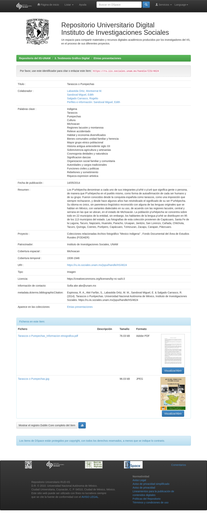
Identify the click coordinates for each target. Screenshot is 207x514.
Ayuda (82, 4)
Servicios (163, 4)
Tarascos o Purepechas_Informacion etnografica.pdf (48, 335)
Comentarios (178, 464)
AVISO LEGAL (90, 496)
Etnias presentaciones (107, 58)
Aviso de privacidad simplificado (151, 483)
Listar (69, 4)
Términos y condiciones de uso (150, 502)
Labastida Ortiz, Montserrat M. (84, 90)
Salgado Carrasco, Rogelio (82, 98)
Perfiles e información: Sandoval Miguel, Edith (93, 102)
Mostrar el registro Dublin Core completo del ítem (47, 425)
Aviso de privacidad (144, 487)
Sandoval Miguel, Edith (80, 94)
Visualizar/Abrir (173, 370)
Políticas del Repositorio (146, 498)
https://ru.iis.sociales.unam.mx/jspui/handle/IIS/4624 (97, 265)
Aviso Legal (139, 480)
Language (181, 4)
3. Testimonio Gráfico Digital (72, 58)
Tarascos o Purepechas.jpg (33, 378)
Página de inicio (48, 4)
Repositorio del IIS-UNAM (35, 58)
